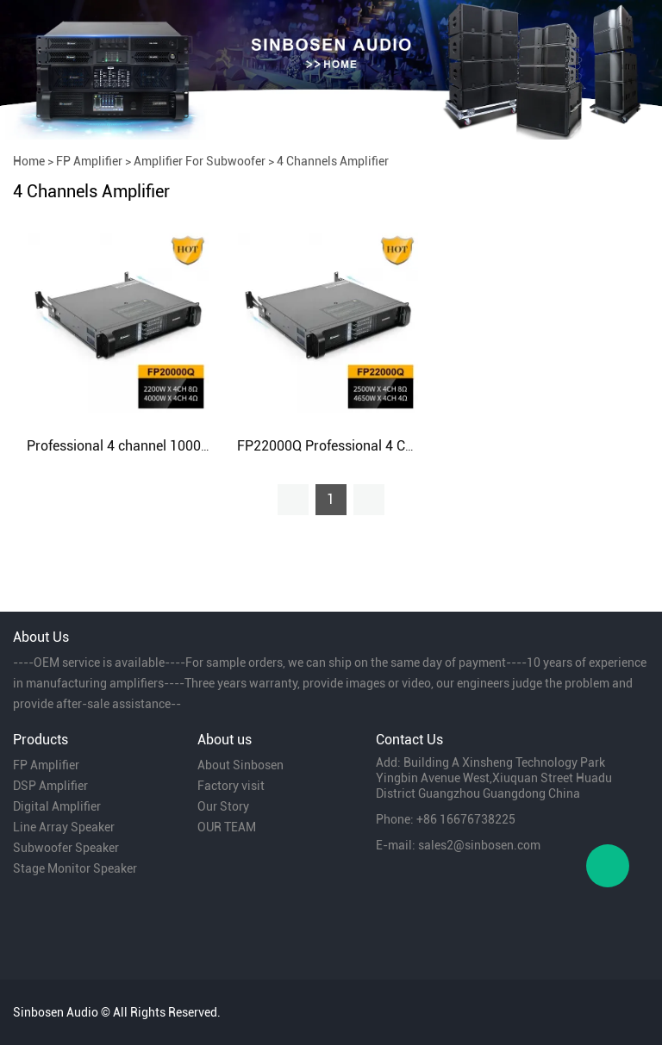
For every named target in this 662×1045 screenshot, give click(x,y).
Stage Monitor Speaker (75, 868)
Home (29, 161)
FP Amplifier (89, 161)
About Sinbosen (240, 765)
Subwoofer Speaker (66, 848)
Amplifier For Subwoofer (199, 161)
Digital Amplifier (57, 806)
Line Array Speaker (64, 827)
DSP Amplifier (50, 786)
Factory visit (231, 786)
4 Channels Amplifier (333, 161)
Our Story (223, 806)
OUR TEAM (226, 827)
